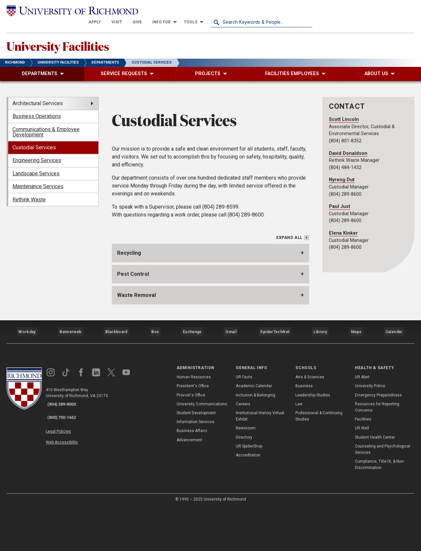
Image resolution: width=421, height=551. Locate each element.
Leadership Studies (312, 438)
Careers (243, 447)
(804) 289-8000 (66, 448)
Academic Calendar (254, 429)
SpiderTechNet (275, 378)
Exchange (192, 378)
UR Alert (362, 420)
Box (154, 378)
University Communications (202, 447)
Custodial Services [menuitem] (34, 140)
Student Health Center (375, 480)
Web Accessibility (68, 476)
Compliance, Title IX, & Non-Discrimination (380, 508)
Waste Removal (136, 345)
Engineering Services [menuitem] (36, 153)
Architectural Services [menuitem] (37, 96)
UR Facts (244, 420)
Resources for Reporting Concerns (377, 450)
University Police (370, 429)
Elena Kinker (343, 226)
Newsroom (246, 471)
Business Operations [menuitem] (36, 109)
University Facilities (73, 36)
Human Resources (194, 420)
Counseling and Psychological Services (382, 492)
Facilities (363, 462)
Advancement (189, 483)
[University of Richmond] (58, 10)
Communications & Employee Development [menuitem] (46, 124)
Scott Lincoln (344, 112)
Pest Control (133, 324)
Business (304, 429)
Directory (244, 480)
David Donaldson (348, 146)
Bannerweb (70, 378)
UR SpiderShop (249, 489)
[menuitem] (196, 10)
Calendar (393, 378)
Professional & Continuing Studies (318, 459)
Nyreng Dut (342, 172)
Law (299, 447)
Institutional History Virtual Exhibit (260, 459)
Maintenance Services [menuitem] (37, 179)
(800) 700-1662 (66, 456)
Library (319, 378)
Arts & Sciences (309, 420)
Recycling (129, 303)
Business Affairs (192, 474)
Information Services (195, 465)
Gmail (231, 378)
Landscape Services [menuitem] (36, 166)
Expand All (289, 288)
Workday (27, 378)
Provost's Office (191, 438)
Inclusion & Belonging (255, 438)
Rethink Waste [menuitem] (29, 192)
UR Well (362, 471)
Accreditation (248, 498)
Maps (355, 378)
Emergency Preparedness (378, 438)
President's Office (193, 429)
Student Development (196, 456)
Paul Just (339, 199)
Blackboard (116, 378)
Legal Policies (65, 469)
